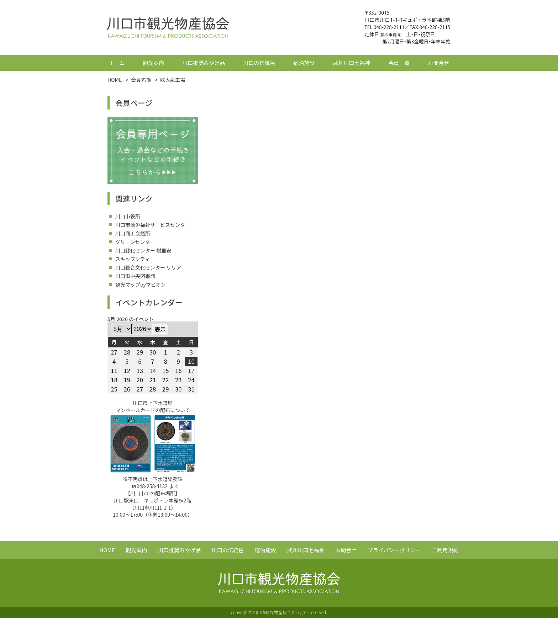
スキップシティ (132, 258)
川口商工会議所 (132, 233)
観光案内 (153, 62)
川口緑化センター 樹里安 (143, 250)
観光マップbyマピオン (140, 284)
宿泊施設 (304, 62)
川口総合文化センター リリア (148, 267)
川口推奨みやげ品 (203, 62)
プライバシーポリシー (394, 550)
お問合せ (438, 62)
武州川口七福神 (351, 62)
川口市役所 (127, 216)
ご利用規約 (445, 550)
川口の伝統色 (259, 62)
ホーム (117, 62)
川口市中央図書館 (135, 275)
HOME (107, 550)
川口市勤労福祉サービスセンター (152, 224)
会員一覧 (399, 62)
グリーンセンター (135, 241)
